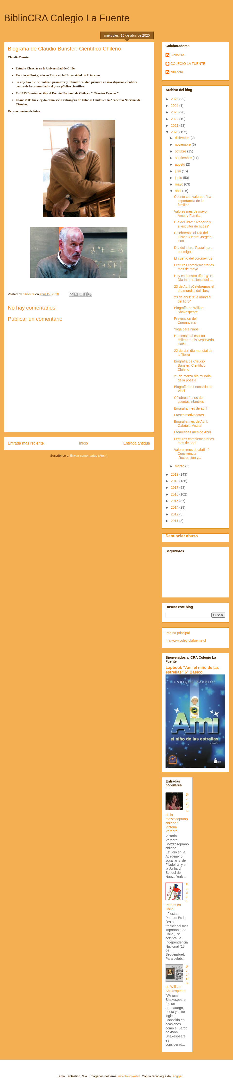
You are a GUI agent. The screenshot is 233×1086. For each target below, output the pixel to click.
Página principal (178, 633)
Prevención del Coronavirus (185, 321)
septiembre (183, 158)
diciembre (183, 138)
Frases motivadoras (189, 415)
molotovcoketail (129, 1076)
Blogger (177, 1076)
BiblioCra (177, 55)
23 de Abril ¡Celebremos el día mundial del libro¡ (194, 289)
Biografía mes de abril (190, 408)
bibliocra (176, 72)
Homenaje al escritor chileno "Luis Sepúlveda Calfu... (194, 340)
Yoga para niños (186, 329)
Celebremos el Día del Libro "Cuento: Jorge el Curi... (193, 237)
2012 (175, 514)
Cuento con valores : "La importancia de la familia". (192, 201)
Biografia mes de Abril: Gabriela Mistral (191, 424)
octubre (181, 151)
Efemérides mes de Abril (192, 432)
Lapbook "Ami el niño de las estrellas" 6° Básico (192, 669)
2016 (175, 494)
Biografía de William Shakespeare (189, 310)
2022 (175, 119)
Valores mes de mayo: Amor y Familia (191, 214)
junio (179, 178)
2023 (175, 112)
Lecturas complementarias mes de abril (194, 441)
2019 (175, 474)
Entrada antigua (136, 443)
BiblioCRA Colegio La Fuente (67, 18)
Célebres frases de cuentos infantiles (189, 400)
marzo (180, 466)
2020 (175, 132)
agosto (180, 164)
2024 (175, 106)
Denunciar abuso (182, 536)
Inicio (83, 443)
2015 (175, 501)
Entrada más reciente (26, 443)
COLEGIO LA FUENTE (187, 64)
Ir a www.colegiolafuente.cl (186, 640)
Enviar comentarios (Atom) (89, 455)
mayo (179, 184)
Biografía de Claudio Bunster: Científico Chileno (189, 365)
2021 (175, 125)
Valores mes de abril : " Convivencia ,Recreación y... (191, 454)
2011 (175, 521)
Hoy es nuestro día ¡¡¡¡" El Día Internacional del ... (193, 278)
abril (178, 191)
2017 (175, 487)
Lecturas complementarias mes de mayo (194, 267)
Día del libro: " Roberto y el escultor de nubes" (192, 224)
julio (178, 171)
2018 (175, 481)
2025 (175, 99)
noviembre (183, 144)
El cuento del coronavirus (193, 258)
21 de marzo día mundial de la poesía (192, 378)
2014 (175, 507)
